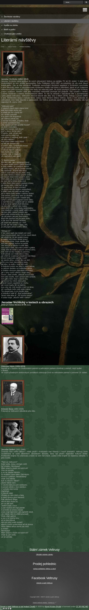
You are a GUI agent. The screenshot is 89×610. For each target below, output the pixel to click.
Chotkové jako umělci (12, 34)
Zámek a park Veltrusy (44, 583)
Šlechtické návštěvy (12, 17)
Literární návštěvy (11, 21)
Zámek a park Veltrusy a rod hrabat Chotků (17, 607)
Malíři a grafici (9, 30)
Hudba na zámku (11, 25)
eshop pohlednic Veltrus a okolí (44, 569)
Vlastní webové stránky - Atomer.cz (44, 603)
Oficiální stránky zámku (44, 554)
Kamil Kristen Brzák (53, 607)
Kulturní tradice (12, 46)
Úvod (2, 46)
